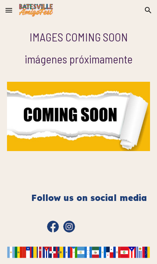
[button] (9, 10)
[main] (78, 48)
